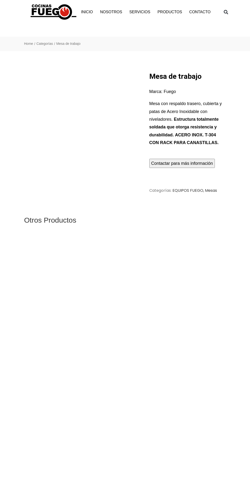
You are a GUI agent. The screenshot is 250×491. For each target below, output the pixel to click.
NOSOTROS (111, 12)
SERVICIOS (139, 12)
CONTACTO (200, 12)
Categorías (44, 44)
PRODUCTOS (170, 12)
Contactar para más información (182, 163)
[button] (226, 12)
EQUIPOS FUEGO (187, 190)
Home (28, 44)
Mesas (211, 190)
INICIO (87, 12)
